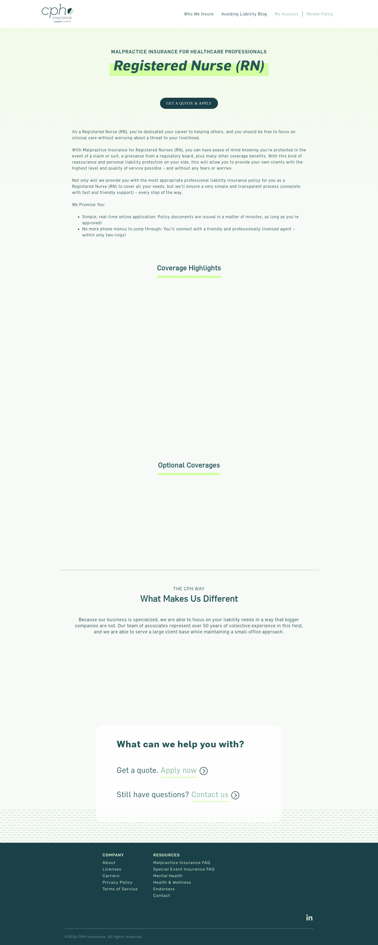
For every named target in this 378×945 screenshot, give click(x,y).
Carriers (111, 876)
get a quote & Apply (189, 103)
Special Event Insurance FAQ (184, 869)
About (109, 863)
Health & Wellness (172, 882)
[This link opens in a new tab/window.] (309, 918)
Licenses (112, 869)
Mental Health (168, 876)
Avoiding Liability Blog (244, 13)
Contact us (210, 794)
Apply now (179, 770)
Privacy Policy (118, 882)
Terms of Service (120, 889)
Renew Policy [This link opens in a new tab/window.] (320, 13)
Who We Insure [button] (199, 14)
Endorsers (164, 889)
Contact (161, 896)
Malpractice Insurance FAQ (181, 863)
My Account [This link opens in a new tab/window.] (287, 13)
